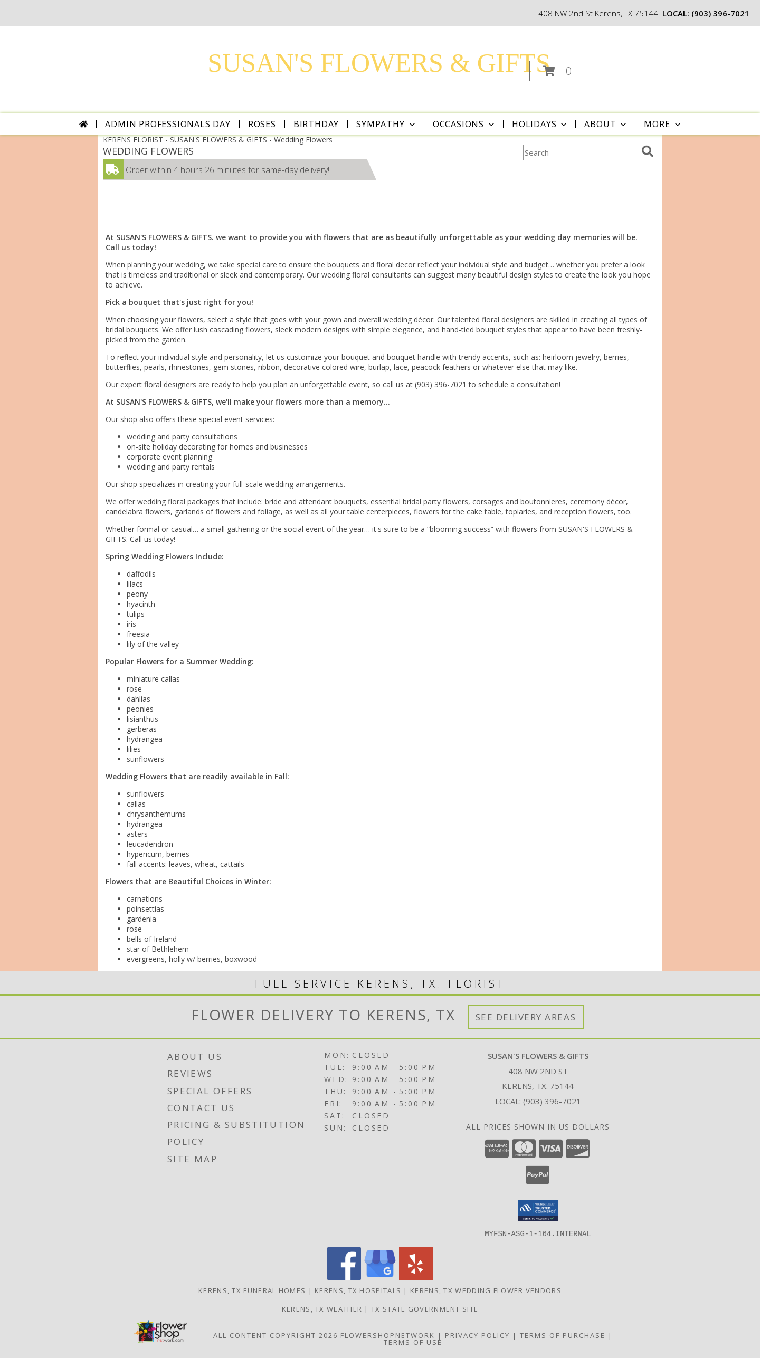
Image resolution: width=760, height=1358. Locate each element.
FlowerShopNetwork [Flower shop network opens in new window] (387, 1335)
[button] (557, 71)
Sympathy (386, 124)
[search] (648, 151)
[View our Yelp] (416, 1277)
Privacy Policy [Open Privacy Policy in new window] (477, 1335)
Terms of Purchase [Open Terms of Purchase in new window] (562, 1335)
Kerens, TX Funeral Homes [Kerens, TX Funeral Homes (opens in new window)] (252, 1290)
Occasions (465, 124)
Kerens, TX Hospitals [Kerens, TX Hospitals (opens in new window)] (358, 1290)
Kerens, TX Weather (322, 1308)
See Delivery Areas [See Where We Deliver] (526, 1017)
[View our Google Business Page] (380, 1277)
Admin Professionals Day (167, 124)
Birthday (316, 124)
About (606, 124)
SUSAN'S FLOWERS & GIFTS (378, 63)
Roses (262, 124)
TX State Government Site (424, 1308)
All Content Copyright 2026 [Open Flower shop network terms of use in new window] (275, 1335)
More (663, 124)
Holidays (540, 124)
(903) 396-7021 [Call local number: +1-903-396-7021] (720, 13)
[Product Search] (580, 152)
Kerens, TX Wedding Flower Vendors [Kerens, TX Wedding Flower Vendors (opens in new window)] (486, 1290)
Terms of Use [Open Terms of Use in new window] (413, 1341)
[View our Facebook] (344, 1277)
